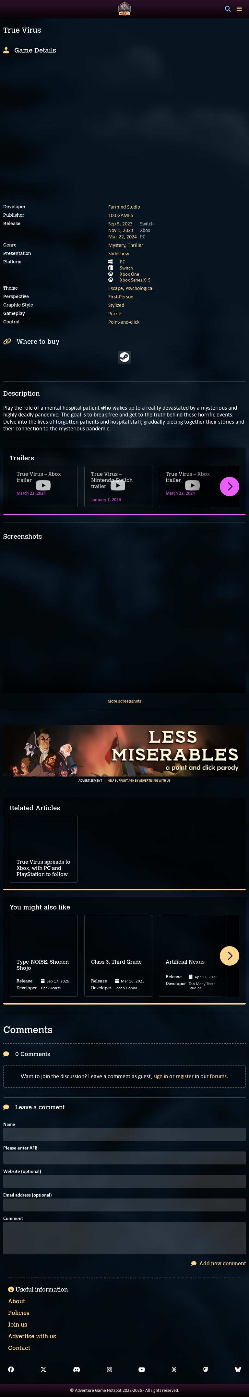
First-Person (120, 297)
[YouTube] (141, 1369)
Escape (115, 288)
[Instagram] (109, 1369)
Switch (126, 268)
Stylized (116, 305)
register (185, 1076)
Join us (17, 1324)
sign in (160, 1076)
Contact (19, 1348)
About (16, 1301)
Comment (13, 1219)
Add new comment (218, 1263)
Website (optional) (22, 1171)
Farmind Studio (124, 207)
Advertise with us (32, 1336)
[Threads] (174, 1369)
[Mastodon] (205, 1369)
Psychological (139, 288)
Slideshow (118, 253)
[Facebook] (11, 1369)
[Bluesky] (238, 1369)
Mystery (116, 245)
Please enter (20, 1148)
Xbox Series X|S (135, 280)
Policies (19, 1313)
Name (9, 1124)
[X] (43, 1369)
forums (218, 1076)
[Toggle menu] (239, 9)
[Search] (228, 9)
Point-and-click (123, 322)
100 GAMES (120, 215)
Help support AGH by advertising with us (139, 780)
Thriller (135, 245)
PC (122, 262)
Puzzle (114, 313)
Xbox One (129, 274)
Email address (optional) (27, 1195)
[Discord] (76, 1369)
